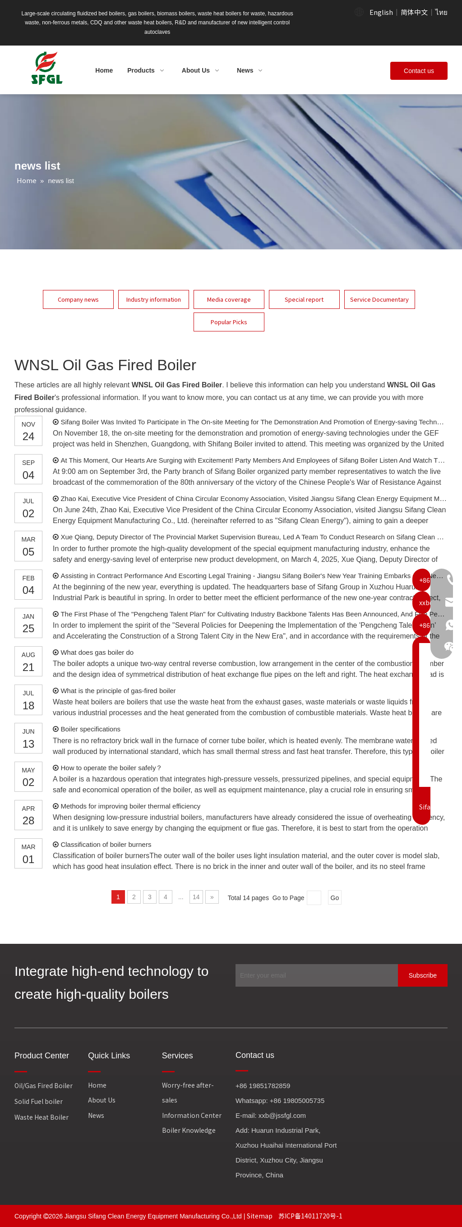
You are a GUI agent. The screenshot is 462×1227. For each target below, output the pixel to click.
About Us (102, 1099)
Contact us (419, 70)
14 (196, 897)
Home (97, 1084)
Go (335, 897)
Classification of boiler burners (105, 844)
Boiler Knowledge (189, 1130)
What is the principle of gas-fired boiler (118, 690)
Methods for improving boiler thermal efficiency (130, 806)
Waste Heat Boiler (41, 1116)
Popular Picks (229, 321)
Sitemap (260, 1215)
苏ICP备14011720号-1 (310, 1215)
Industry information (153, 299)
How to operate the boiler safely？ (111, 768)
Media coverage (229, 299)
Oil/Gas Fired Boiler (43, 1085)
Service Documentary (379, 299)
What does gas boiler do (97, 652)
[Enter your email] (314, 975)
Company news (78, 299)
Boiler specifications (90, 729)
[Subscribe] (423, 975)
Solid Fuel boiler (38, 1101)
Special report (304, 299)
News (96, 1115)
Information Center (192, 1115)
